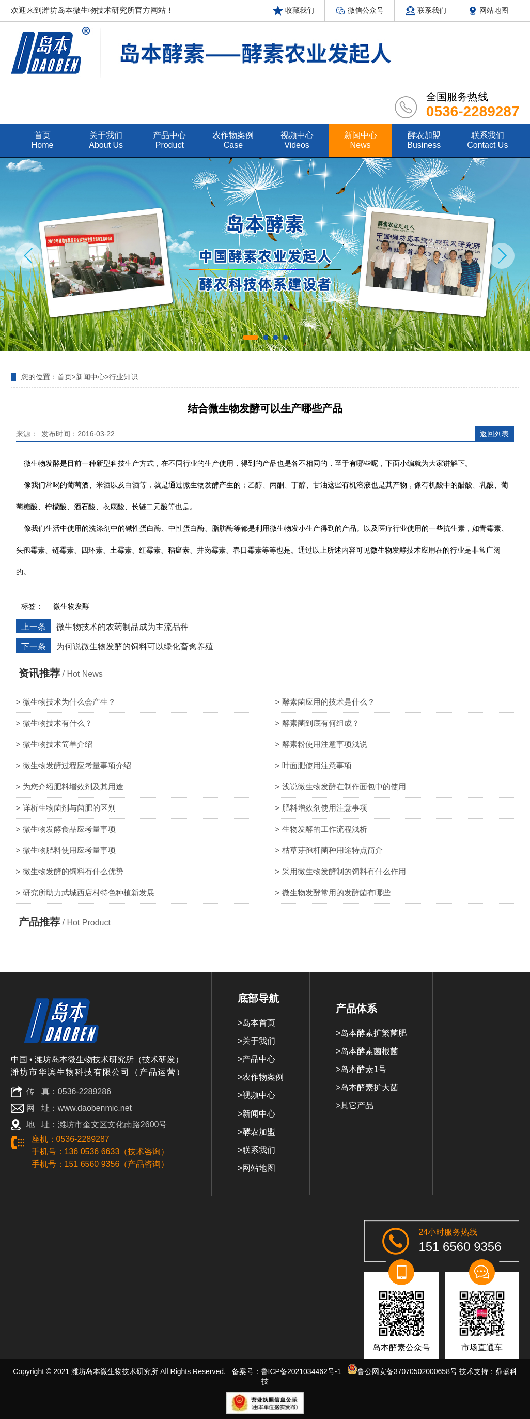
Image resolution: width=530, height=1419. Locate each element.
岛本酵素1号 (363, 1069)
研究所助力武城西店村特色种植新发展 (88, 892)
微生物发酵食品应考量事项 (69, 829)
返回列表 (494, 434)
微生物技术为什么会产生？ (69, 701)
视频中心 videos (297, 140)
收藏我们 (293, 10)
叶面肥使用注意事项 (317, 765)
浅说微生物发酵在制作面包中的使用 (344, 786)
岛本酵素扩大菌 (369, 1087)
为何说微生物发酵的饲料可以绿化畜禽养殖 (134, 646)
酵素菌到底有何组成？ (321, 723)
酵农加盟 (258, 1131)
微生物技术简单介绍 (57, 744)
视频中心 (258, 1095)
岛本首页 (258, 1022)
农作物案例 (263, 1077)
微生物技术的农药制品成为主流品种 (122, 626)
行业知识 (123, 377)
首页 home (43, 140)
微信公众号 (359, 10)
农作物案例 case (233, 140)
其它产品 (356, 1105)
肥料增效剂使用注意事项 (324, 807)
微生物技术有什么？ (57, 723)
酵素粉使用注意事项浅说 (324, 744)
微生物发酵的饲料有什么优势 (73, 871)
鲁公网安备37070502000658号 (402, 1371)
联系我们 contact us (487, 140)
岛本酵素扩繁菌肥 (373, 1033)
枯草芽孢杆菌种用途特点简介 (332, 850)
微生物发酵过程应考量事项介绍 (77, 765)
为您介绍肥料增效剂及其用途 (73, 786)
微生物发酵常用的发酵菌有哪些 (336, 892)
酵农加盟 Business (424, 140)
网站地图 (488, 10)
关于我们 (258, 1040)
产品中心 (258, 1059)
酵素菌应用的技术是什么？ (328, 701)
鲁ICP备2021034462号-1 (301, 1371)
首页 (64, 377)
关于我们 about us (106, 140)
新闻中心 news (360, 140)
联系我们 (425, 10)
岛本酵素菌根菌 (369, 1051)
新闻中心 (90, 377)
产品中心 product (169, 140)
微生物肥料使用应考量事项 (69, 850)
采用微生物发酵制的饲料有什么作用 (344, 871)
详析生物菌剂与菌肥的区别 (69, 807)
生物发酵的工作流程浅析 (324, 829)
